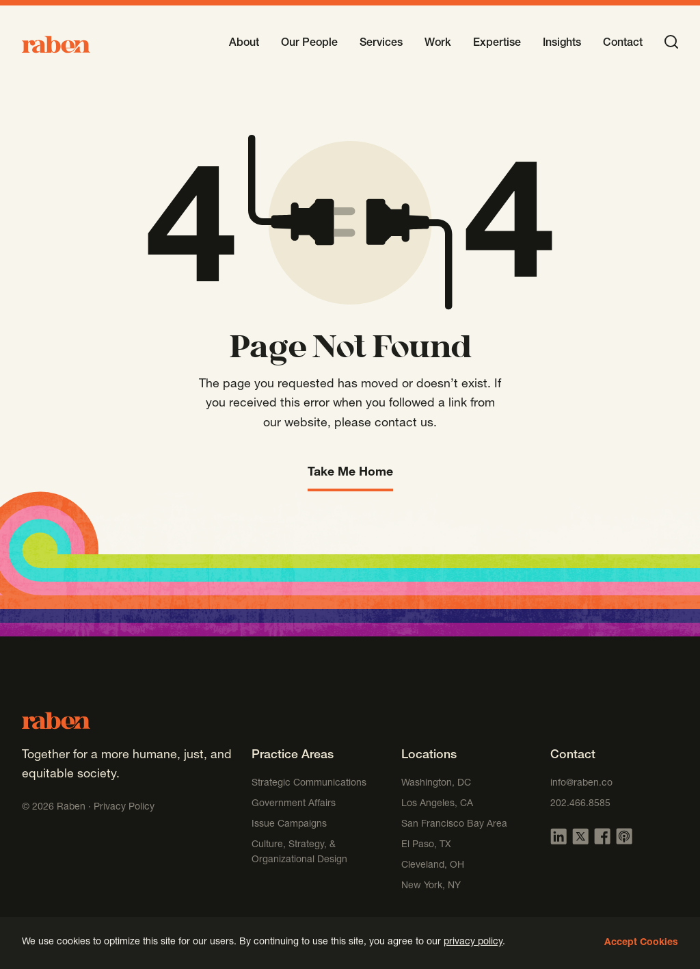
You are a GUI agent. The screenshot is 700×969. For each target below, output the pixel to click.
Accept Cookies (641, 943)
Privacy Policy (124, 807)
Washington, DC (436, 783)
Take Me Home (350, 473)
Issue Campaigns (290, 824)
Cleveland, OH (432, 865)
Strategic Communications (309, 783)
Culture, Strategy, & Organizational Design (299, 852)
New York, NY (431, 886)
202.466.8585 (580, 804)
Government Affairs (294, 804)
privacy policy (473, 942)
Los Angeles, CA (437, 804)
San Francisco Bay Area (454, 824)
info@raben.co (581, 783)
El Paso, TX (426, 845)
